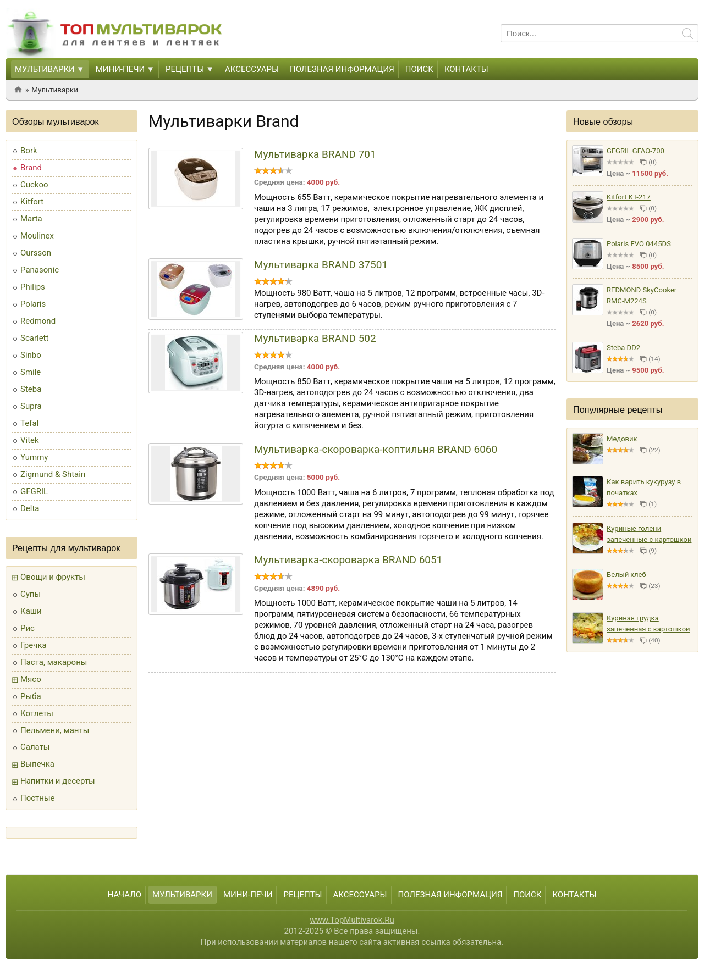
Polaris (33, 304)
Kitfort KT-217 (629, 197)
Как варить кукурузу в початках (644, 487)
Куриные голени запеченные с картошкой (649, 534)
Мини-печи (120, 69)
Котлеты (36, 713)
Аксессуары (252, 69)
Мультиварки (45, 69)
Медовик (622, 439)
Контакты (466, 69)
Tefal (29, 423)
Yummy (34, 457)
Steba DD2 (623, 347)
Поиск (419, 69)
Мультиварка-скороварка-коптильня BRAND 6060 (375, 449)
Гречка (33, 645)
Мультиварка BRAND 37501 (321, 264)
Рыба (30, 696)
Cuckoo (34, 185)
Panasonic (39, 270)
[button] (80, 69)
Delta (30, 508)
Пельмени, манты (54, 730)
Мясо (30, 679)
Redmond (38, 321)
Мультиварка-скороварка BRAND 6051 (348, 559)
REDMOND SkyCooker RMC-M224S (641, 295)
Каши (31, 611)
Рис (27, 628)
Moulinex (37, 236)
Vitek (29, 440)
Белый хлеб (626, 574)
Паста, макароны (53, 662)
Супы (30, 594)
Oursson (35, 253)
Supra (31, 406)
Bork (28, 151)
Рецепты (185, 69)
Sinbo (30, 355)
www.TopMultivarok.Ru (352, 920)
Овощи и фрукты (52, 577)
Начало (124, 895)
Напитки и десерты (57, 781)
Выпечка (37, 764)
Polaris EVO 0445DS (639, 244)
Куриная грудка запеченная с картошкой (648, 623)
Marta (31, 219)
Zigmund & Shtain (52, 474)
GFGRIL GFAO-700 (635, 151)
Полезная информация (342, 69)
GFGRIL (34, 491)
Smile (30, 372)
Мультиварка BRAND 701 (315, 154)
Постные (37, 798)
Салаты (35, 747)
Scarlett (34, 338)
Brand (31, 168)
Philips (32, 287)
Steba (30, 389)
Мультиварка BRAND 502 (315, 338)
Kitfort (31, 202)
